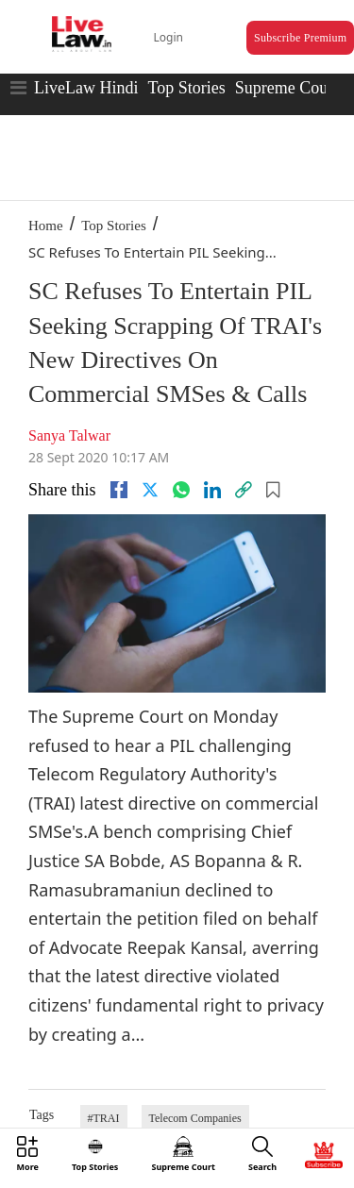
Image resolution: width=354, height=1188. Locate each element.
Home (45, 225)
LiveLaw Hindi (86, 87)
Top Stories (186, 87)
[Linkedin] (212, 489)
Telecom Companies (195, 1118)
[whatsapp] (181, 489)
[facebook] (118, 489)
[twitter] (150, 489)
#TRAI (104, 1118)
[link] (243, 489)
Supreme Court (287, 87)
